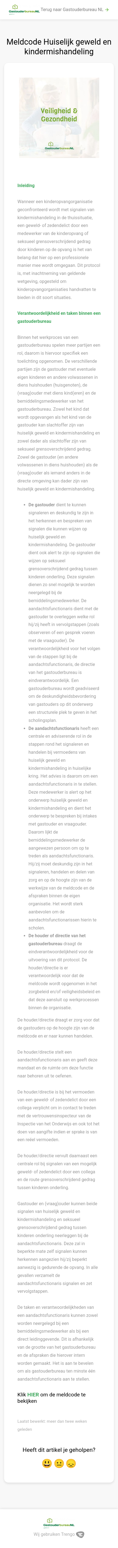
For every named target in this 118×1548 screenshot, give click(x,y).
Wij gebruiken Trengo (59, 1534)
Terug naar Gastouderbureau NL (75, 9)
